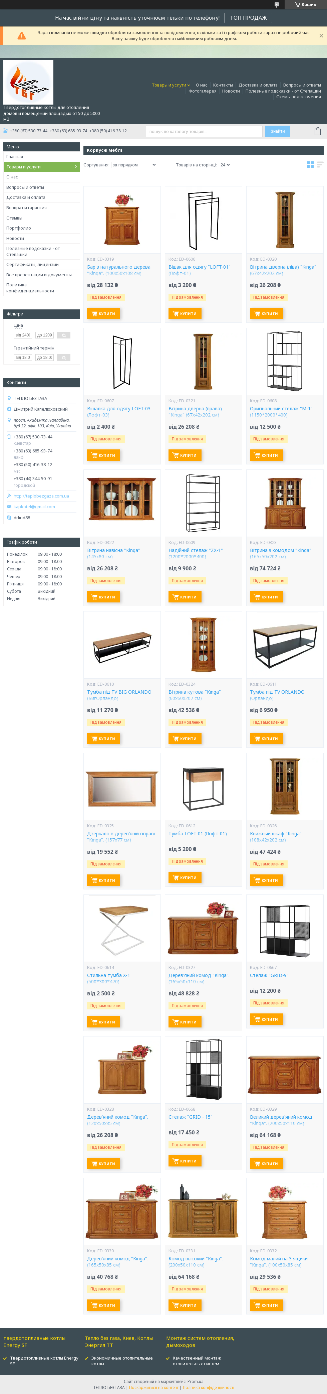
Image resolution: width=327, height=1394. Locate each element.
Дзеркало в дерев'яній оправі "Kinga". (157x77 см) (121, 837)
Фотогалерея (203, 91)
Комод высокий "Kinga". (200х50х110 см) (196, 1262)
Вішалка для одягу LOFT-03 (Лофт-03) (118, 412)
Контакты (223, 85)
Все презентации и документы (39, 275)
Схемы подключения (298, 97)
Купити (107, 313)
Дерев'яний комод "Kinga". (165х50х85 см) (117, 1262)
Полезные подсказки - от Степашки (283, 91)
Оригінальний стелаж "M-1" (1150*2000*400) (281, 412)
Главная (14, 156)
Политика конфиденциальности (30, 288)
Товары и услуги (169, 85)
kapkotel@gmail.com (34, 507)
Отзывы (14, 218)
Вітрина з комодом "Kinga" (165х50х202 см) (280, 553)
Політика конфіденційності (208, 1387)
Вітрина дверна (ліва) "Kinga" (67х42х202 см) (283, 270)
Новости (231, 91)
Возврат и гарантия (26, 207)
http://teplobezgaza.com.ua (41, 496)
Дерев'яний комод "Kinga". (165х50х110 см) (199, 978)
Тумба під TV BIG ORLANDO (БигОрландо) (119, 695)
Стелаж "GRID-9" (269, 975)
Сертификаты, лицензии (32, 264)
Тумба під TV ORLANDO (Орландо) (277, 695)
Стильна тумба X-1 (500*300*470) (108, 978)
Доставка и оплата (258, 85)
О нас (202, 85)
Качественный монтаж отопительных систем (197, 1361)
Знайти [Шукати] (278, 131)
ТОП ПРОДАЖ (248, 17)
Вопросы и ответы (302, 85)
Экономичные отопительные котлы (122, 1361)
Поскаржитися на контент (154, 1387)
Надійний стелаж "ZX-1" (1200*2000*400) (196, 553)
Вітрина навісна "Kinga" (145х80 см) (113, 553)
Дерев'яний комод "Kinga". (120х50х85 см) (117, 1120)
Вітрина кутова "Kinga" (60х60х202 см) (195, 695)
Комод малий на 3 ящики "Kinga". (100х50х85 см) (279, 1262)
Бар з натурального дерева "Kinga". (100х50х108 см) (118, 270)
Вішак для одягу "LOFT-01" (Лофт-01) (200, 270)
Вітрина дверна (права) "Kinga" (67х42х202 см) (195, 412)
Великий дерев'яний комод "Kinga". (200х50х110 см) (281, 1120)
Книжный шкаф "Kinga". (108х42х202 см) (276, 837)
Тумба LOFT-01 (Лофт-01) (198, 834)
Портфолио (18, 228)
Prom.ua (196, 1381)
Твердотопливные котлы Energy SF (44, 1361)
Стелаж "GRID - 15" (191, 1117)
